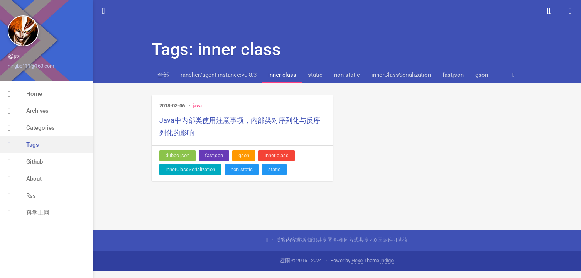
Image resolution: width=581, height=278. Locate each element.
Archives (28, 110)
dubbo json (177, 155)
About (25, 178)
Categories (31, 127)
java (197, 105)
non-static (347, 74)
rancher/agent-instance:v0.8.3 (219, 74)
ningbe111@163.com (31, 66)
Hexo (357, 260)
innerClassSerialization (401, 74)
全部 (163, 74)
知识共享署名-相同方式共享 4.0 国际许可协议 (357, 240)
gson (481, 74)
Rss (22, 195)
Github (25, 161)
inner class (282, 74)
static (315, 74)
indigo (387, 260)
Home (25, 93)
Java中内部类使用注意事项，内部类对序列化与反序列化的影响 (239, 126)
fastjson (453, 74)
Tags (23, 144)
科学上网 (28, 212)
